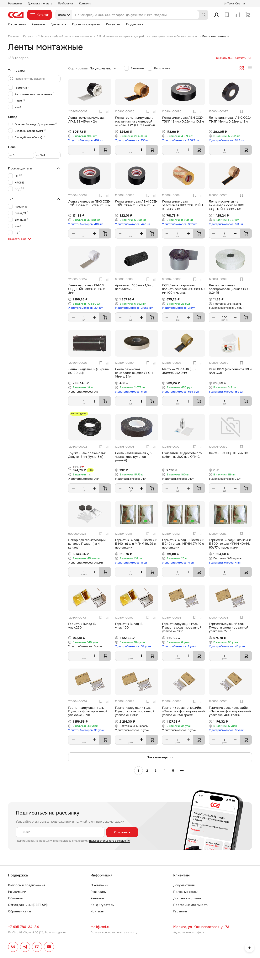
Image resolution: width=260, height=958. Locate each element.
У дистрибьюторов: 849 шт (226, 140)
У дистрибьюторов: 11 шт (131, 562)
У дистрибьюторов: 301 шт (85, 307)
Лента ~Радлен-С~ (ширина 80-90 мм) (88, 371)
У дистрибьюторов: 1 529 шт (180, 140)
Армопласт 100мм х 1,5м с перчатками (134, 287)
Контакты (85, 3)
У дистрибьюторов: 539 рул (180, 391)
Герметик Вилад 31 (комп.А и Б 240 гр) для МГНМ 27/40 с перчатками (183, 543)
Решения (38, 24)
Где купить (58, 24)
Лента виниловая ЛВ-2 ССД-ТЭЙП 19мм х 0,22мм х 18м (230, 119)
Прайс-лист (65, 3)
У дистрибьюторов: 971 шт (226, 224)
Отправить (122, 832)
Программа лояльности (191, 905)
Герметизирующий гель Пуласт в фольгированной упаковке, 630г (134, 711)
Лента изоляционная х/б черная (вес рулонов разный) (133, 456)
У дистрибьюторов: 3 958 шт (134, 307)
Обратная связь (19, 911)
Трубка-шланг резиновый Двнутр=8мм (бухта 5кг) (87, 455)
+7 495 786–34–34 (23, 927)
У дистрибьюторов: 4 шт (178, 562)
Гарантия (180, 911)
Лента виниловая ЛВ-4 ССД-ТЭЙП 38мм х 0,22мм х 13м (136, 203)
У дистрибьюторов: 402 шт (85, 140)
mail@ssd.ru (100, 927)
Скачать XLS (224, 58)
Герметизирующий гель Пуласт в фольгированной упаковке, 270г (228, 627)
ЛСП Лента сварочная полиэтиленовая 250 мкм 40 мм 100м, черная (183, 289)
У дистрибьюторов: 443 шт (132, 224)
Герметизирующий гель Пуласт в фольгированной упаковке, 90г (181, 627)
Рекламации (17, 892)
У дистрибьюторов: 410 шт (85, 224)
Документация (184, 885)
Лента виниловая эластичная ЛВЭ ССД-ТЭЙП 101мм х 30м (182, 205)
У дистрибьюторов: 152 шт (226, 391)
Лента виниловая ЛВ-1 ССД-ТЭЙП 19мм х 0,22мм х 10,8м (183, 119)
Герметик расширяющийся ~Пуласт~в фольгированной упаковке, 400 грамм (230, 711)
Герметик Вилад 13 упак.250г (82, 625)
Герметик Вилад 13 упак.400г (129, 625)
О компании (17, 24)
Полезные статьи (186, 892)
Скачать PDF (243, 58)
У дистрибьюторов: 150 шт (132, 140)
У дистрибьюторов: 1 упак (179, 646)
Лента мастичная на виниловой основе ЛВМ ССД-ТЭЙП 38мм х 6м (227, 205)
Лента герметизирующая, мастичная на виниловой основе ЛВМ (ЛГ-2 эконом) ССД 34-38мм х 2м (135, 123)
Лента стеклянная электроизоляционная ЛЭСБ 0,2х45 (230, 289)
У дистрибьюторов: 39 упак (133, 646)
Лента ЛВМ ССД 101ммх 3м (228, 453)
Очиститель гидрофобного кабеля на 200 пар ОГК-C (182, 455)
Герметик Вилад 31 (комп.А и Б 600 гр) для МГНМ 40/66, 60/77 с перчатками (230, 543)
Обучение (15, 898)
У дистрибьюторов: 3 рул (178, 307)
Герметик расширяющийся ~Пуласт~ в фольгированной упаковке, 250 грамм (183, 711)
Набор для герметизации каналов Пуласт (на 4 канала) (87, 543)
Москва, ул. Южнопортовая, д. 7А (201, 927)
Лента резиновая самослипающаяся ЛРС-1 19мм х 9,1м (134, 373)
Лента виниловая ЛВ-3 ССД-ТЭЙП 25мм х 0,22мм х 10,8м (89, 203)
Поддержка (134, 24)
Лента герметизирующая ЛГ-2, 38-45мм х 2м (86, 119)
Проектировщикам (86, 24)
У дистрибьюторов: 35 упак (86, 730)
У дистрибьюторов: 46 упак (227, 646)
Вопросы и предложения (26, 885)
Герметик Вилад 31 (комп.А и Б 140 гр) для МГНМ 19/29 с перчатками (136, 543)
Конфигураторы (102, 905)
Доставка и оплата (40, 3)
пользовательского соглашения (109, 840)
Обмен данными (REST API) (28, 905)
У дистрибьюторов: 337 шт (179, 224)
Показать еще (160, 757)
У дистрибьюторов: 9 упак (226, 730)
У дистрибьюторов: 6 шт (131, 391)
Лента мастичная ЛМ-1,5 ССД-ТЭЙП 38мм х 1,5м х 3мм (86, 289)
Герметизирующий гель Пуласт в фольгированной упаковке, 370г (88, 711)
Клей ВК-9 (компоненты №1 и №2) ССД (230, 371)
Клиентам (113, 24)
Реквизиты (15, 3)
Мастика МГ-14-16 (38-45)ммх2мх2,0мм (179, 371)
